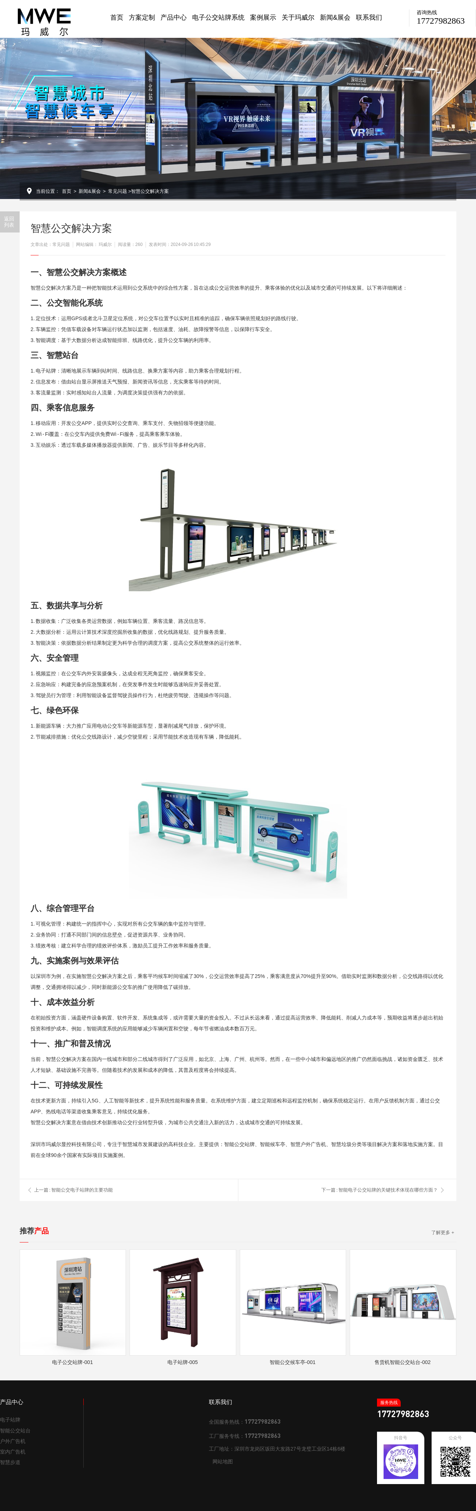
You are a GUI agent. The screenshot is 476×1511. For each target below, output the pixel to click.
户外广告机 (12, 1441)
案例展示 (263, 17)
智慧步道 (10, 1462)
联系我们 (369, 17)
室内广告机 (12, 1452)
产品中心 (173, 17)
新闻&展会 (335, 17)
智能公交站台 (15, 1431)
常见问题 (117, 191)
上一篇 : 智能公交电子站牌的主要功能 (73, 1190)
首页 (116, 17)
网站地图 (223, 1461)
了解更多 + (442, 1232)
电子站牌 (10, 1420)
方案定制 (142, 17)
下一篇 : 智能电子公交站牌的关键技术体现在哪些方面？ (379, 1190)
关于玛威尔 (298, 17)
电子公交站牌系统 (218, 17)
